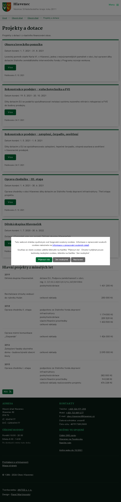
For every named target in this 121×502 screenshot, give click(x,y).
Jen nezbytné (61, 259)
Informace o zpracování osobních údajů (70, 245)
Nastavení (78, 259)
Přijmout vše (44, 259)
